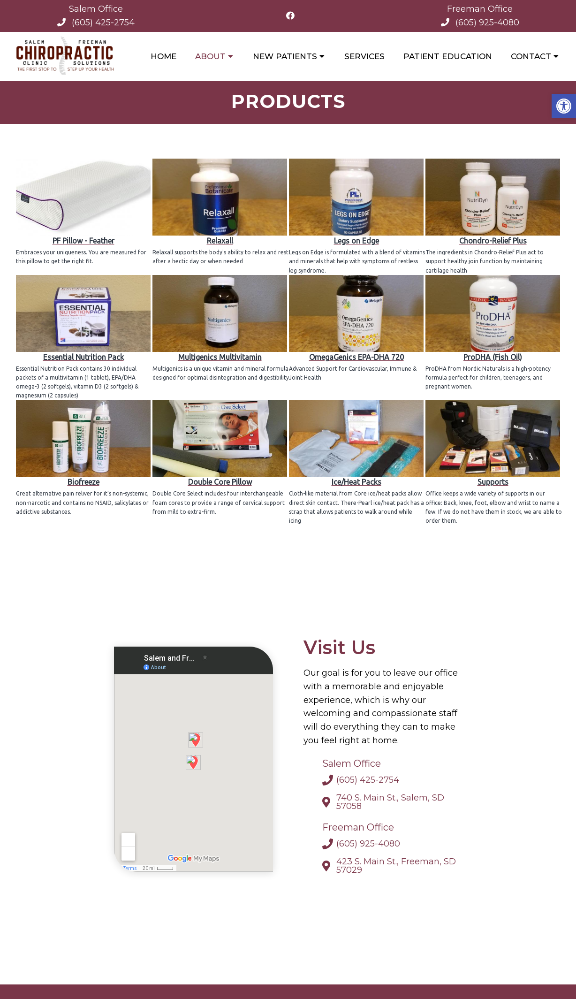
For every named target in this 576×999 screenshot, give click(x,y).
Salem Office (96, 9)
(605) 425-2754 (103, 22)
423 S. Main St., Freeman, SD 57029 (396, 868)
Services (364, 56)
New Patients (285, 56)
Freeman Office (480, 9)
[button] (564, 106)
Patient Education (447, 56)
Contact (531, 56)
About (210, 56)
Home (163, 56)
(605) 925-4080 (487, 22)
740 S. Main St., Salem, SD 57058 (390, 804)
